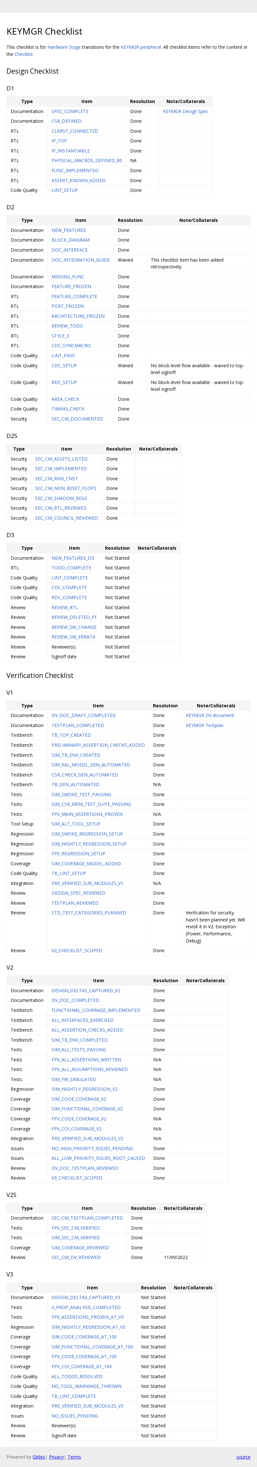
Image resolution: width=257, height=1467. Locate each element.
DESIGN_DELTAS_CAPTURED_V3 (86, 1297)
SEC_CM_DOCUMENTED (77, 419)
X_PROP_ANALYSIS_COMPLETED (86, 1307)
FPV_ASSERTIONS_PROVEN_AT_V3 (88, 1317)
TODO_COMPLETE (71, 568)
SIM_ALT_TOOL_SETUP (76, 824)
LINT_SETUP (65, 190)
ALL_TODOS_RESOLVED (77, 1376)
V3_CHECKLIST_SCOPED (77, 1178)
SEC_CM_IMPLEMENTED (61, 468)
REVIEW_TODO (67, 326)
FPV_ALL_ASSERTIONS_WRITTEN (86, 1059)
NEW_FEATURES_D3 (73, 558)
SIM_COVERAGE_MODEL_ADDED (86, 863)
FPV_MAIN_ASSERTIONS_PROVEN (87, 814)
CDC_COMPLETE (69, 587)
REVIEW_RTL (65, 607)
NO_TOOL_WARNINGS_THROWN (86, 1386)
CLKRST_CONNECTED (75, 131)
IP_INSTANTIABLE (71, 151)
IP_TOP (59, 141)
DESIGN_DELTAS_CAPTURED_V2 (86, 990)
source (243, 1457)
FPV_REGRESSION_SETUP (78, 853)
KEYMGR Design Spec (185, 111)
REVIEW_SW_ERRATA (73, 637)
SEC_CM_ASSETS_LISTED (61, 459)
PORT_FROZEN (68, 306)
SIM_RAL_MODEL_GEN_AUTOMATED (91, 765)
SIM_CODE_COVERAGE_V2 (79, 1099)
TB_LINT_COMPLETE (74, 1396)
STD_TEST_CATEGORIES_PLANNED (89, 913)
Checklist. (24, 54)
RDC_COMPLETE (69, 597)
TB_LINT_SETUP (69, 873)
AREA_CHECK (65, 399)
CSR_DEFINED (66, 121)
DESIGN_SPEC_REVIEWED (78, 893)
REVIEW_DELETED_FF (74, 617)
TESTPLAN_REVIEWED (75, 903)
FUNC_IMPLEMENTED (75, 170)
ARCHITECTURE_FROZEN (78, 316)
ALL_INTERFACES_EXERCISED (83, 1020)
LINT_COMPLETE (70, 578)
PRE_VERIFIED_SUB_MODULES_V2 (87, 1138)
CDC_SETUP (64, 365)
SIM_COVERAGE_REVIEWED (80, 1247)
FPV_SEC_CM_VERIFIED (76, 1228)
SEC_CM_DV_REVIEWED (76, 1257)
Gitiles (39, 1457)
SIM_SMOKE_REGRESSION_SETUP (87, 834)
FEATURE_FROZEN (71, 286)
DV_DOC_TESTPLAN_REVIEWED (85, 1168)
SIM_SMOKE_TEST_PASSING (81, 794)
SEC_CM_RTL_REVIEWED (61, 508)
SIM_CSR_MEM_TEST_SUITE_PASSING (91, 804)
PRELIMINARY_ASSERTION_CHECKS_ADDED (98, 745)
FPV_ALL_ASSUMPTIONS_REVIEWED (90, 1069)
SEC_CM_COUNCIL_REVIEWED (66, 518)
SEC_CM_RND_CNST (56, 478)
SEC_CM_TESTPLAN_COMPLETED (87, 1218)
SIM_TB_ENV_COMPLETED (80, 1040)
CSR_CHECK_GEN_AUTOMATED (85, 775)
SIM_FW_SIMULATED (74, 1079)
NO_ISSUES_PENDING (75, 1416)
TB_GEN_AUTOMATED (76, 784)
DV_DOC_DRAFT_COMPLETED (84, 715)
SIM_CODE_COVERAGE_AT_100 (84, 1337)
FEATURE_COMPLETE (74, 296)
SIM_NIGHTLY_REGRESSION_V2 (85, 1089)
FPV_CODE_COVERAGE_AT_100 (84, 1356)
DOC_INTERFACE (70, 250)
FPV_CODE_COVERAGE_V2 (79, 1119)
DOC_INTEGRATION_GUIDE (81, 260)
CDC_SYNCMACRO (71, 345)
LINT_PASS (63, 355)
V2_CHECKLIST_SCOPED (77, 950)
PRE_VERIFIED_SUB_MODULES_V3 (87, 1406)
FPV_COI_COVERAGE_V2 (76, 1129)
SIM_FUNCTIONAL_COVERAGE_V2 (87, 1109)
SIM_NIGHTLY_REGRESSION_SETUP (89, 844)
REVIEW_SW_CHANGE (74, 627)
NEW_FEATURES (69, 230)
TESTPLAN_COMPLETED (78, 725)
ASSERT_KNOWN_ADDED (79, 180)
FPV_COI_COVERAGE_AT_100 (82, 1366)
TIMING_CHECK (68, 409)
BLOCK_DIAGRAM (71, 240)
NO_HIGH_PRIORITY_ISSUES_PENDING (92, 1148)
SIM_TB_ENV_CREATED (76, 755)
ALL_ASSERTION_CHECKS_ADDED (87, 1030)
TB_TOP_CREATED (71, 735)
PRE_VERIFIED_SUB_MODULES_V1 (87, 883)
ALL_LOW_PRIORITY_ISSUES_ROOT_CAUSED (98, 1158)
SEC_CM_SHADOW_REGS (61, 498)
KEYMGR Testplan (205, 725)
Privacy (56, 1457)
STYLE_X (60, 336)
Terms (74, 1457)
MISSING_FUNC (68, 277)
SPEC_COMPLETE (70, 111)
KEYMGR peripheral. (141, 47)
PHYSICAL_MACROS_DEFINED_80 (87, 160)
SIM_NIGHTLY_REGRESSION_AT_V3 (88, 1327)
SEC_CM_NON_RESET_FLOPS (65, 488)
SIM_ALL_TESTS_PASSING (79, 1049)
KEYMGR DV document (210, 715)
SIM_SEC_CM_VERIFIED (76, 1237)
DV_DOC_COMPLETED (75, 1000)
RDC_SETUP (64, 382)
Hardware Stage (64, 47)
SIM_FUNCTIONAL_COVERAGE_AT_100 (92, 1347)
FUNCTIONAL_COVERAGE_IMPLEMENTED (96, 1010)
